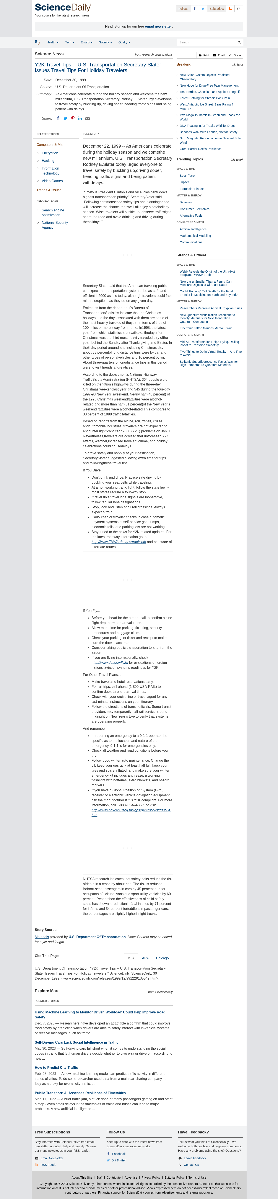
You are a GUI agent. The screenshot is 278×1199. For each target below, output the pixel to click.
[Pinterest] (72, 118)
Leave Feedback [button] (195, 1158)
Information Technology (50, 170)
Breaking (184, 64)
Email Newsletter (52, 1158)
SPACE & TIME (186, 168)
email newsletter (158, 26)
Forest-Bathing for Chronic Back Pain (205, 98)
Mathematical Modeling (195, 235)
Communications (191, 242)
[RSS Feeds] (230, 8)
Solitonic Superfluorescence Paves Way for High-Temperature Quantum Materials (209, 363)
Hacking (48, 161)
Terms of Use (197, 1177)
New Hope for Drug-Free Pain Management (209, 85)
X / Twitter (119, 1160)
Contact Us (191, 1164)
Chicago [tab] (162, 958)
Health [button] (53, 42)
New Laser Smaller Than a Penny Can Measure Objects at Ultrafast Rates (206, 283)
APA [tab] (145, 958)
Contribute (114, 1177)
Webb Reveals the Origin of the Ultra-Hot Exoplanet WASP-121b (207, 273)
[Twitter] (65, 118)
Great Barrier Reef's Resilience (201, 149)
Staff (99, 1177)
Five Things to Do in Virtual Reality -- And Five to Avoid (211, 353)
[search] (239, 42)
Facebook (118, 1154)
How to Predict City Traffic (56, 1067)
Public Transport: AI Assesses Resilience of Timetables (80, 1093)
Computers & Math (51, 145)
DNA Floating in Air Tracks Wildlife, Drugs (208, 125)
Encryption (50, 153)
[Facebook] (58, 118)
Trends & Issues (49, 190)
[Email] (87, 118)
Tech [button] (69, 42)
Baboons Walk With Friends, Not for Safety (208, 132)
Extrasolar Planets (192, 189)
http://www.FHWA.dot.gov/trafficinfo (119, 542)
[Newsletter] (238, 8)
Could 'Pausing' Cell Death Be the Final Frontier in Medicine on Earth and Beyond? (208, 293)
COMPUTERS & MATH (190, 222)
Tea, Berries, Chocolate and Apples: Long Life (210, 92)
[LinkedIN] (80, 118)
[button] (204, 55)
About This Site (82, 1177)
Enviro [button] (87, 42)
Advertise (131, 1177)
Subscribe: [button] (217, 8)
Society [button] (105, 42)
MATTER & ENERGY (189, 195)
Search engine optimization (53, 212)
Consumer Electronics (195, 209)
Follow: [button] (183, 8)
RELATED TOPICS (48, 134)
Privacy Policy (150, 1177)
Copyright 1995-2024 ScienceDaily (63, 1184)
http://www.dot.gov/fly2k (110, 662)
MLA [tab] (131, 958)
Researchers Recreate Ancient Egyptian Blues (211, 308)
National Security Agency (55, 225)
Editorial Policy (174, 1177)
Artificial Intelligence (193, 229)
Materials (42, 937)
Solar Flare (187, 175)
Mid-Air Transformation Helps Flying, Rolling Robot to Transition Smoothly (209, 343)
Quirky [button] (124, 42)
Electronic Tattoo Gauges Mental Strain (206, 328)
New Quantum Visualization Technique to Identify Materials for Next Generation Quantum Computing (207, 318)
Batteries (186, 202)
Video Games (52, 181)
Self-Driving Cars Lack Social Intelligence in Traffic (77, 1042)
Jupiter (184, 182)
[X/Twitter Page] (203, 8)
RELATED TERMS (48, 200)
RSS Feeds (48, 1164)
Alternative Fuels (191, 215)
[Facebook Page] (194, 8)
